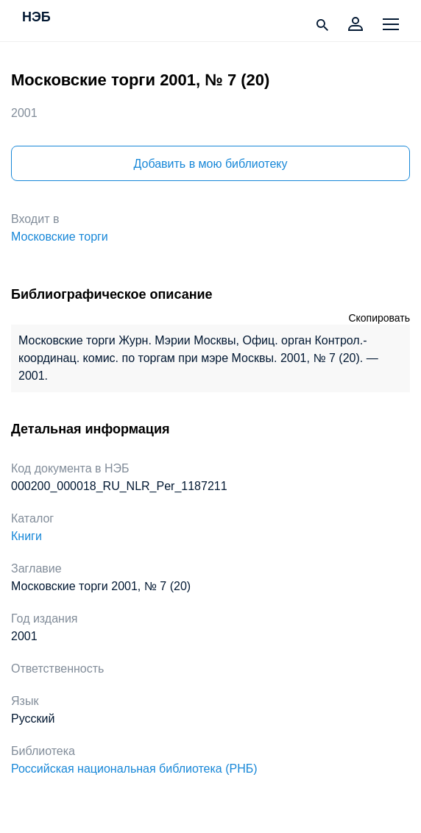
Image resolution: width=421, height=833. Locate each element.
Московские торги (59, 236)
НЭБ (36, 17)
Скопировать (379, 318)
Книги (26, 536)
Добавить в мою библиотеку (210, 163)
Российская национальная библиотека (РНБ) (134, 768)
